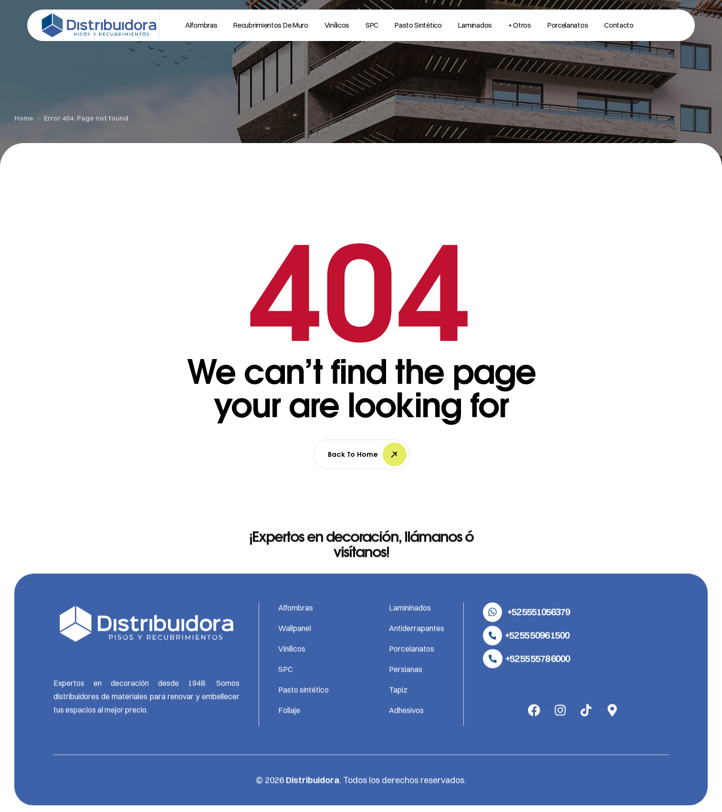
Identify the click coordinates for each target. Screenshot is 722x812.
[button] (526, 631)
